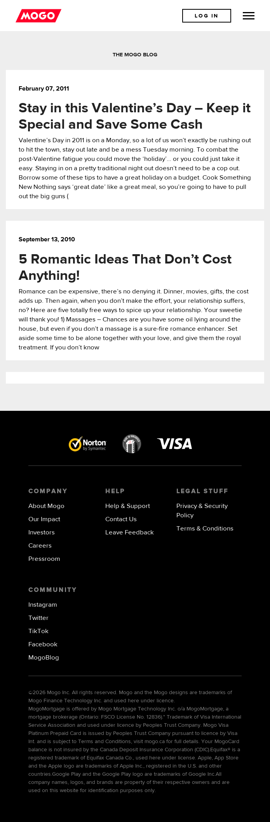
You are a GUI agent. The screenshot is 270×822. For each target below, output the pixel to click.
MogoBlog (43, 657)
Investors (41, 532)
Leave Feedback (129, 532)
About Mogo (46, 506)
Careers (40, 546)
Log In (207, 16)
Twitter (38, 618)
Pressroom (44, 559)
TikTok (38, 631)
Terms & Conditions (204, 528)
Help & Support (127, 506)
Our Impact (44, 519)
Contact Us (121, 519)
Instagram (42, 605)
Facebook (42, 644)
